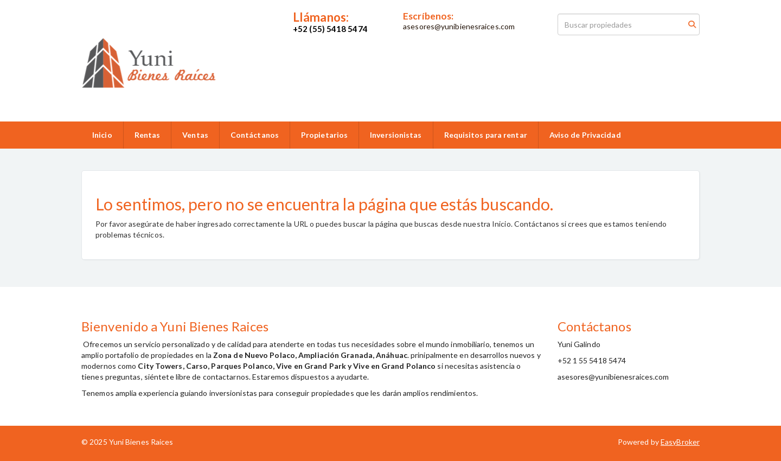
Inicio (102, 134)
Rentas (148, 134)
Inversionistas (395, 134)
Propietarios (324, 134)
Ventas (195, 134)
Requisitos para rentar (485, 134)
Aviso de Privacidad (585, 134)
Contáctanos (255, 134)
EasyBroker (680, 441)
